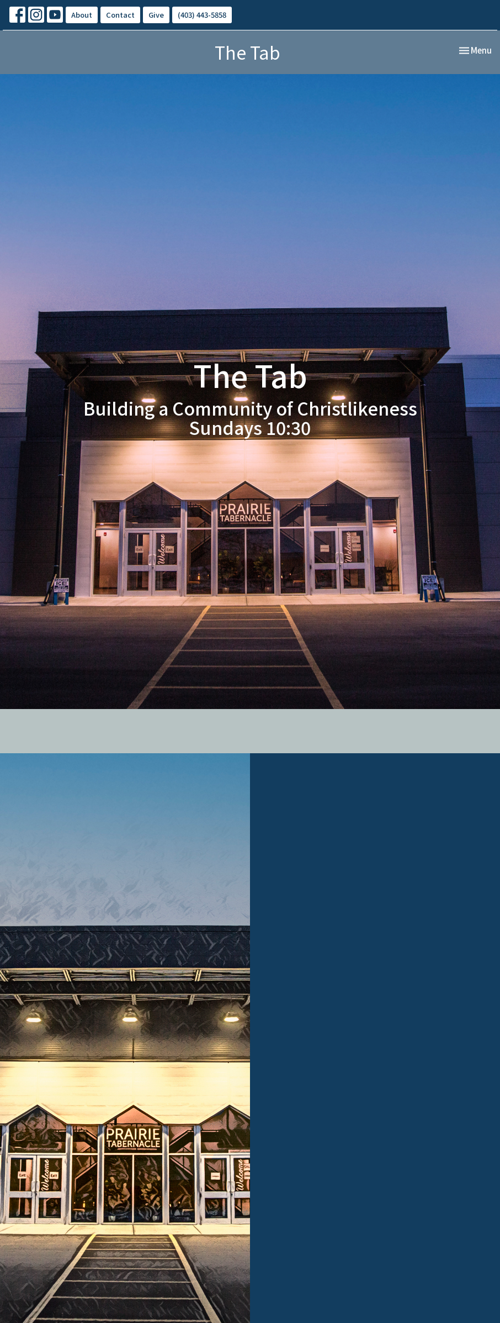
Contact (120, 14)
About (81, 14)
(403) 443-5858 (202, 14)
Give (156, 14)
